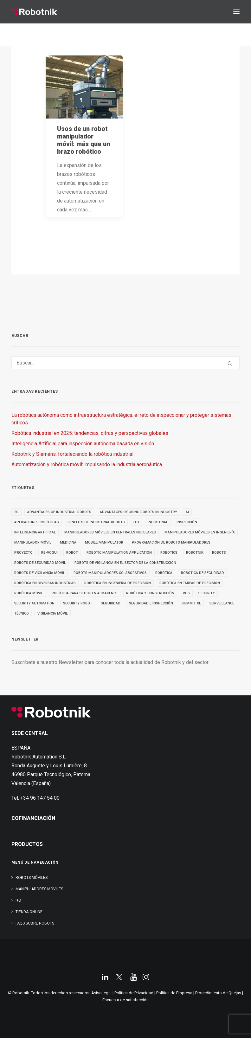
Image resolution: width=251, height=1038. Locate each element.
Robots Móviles (32, 877)
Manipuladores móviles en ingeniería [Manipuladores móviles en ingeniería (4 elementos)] (199, 532)
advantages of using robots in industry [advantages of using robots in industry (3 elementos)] (138, 512)
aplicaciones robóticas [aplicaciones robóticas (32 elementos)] (36, 522)
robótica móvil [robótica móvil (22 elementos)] (28, 593)
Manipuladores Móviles (39, 889)
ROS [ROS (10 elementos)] (186, 593)
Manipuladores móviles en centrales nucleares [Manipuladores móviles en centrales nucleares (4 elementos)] (110, 532)
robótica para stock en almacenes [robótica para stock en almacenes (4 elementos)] (85, 593)
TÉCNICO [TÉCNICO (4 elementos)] (21, 613)
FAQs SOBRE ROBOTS (35, 923)
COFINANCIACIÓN (33, 818)
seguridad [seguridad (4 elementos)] (110, 603)
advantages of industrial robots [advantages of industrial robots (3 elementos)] (59, 512)
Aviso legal (101, 992)
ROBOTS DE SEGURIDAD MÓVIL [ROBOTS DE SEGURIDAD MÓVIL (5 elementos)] (40, 563)
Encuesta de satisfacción (125, 999)
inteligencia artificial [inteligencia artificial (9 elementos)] (35, 532)
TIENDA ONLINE (29, 912)
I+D (18, 900)
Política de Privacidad (133, 992)
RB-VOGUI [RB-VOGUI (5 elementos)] (49, 553)
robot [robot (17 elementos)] (72, 553)
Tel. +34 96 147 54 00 (35, 798)
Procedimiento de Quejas (218, 992)
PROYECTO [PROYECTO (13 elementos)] (23, 553)
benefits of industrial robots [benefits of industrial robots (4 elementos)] (96, 522)
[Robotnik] (34, 12)
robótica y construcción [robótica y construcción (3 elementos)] (150, 593)
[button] (236, 11)
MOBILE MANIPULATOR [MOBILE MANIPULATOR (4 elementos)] (104, 542)
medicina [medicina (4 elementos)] (68, 542)
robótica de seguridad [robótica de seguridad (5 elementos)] (202, 573)
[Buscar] (125, 362)
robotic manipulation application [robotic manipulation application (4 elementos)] (119, 553)
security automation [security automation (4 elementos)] (34, 603)
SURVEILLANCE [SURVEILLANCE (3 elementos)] (221, 603)
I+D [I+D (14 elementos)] (136, 522)
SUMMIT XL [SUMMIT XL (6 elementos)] (191, 603)
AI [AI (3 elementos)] (187, 512)
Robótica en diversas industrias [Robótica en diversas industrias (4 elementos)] (45, 583)
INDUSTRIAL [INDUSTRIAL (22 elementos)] (158, 522)
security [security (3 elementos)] (206, 593)
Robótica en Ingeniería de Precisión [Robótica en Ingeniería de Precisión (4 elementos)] (117, 583)
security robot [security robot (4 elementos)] (77, 603)
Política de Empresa (174, 992)
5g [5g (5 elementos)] (16, 512)
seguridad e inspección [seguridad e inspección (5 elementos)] (151, 603)
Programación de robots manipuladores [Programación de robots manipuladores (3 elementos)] (171, 542)
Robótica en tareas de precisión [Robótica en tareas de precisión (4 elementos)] (189, 583)
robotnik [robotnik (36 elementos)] (194, 553)
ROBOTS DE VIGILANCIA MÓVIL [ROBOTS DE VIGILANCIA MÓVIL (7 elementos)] (39, 573)
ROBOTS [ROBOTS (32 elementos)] (219, 553)
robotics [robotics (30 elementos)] (168, 553)
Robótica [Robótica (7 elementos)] (163, 573)
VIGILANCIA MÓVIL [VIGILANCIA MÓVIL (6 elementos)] (52, 613)
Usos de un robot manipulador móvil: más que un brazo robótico (83, 140)
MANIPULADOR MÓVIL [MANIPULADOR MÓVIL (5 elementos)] (32, 542)
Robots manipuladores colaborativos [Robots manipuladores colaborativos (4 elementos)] (110, 573)
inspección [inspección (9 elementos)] (187, 522)
